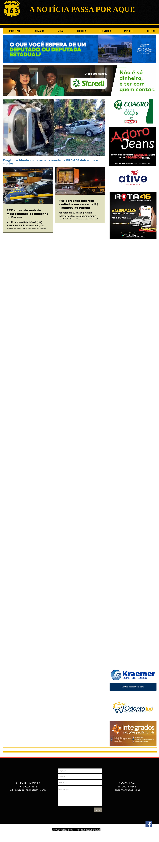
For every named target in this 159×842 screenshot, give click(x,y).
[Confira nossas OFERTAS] (133, 687)
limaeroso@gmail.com (126, 790)
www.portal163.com (62, 829)
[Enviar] (98, 810)
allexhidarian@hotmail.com (28, 790)
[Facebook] (149, 824)
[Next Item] (99, 127)
